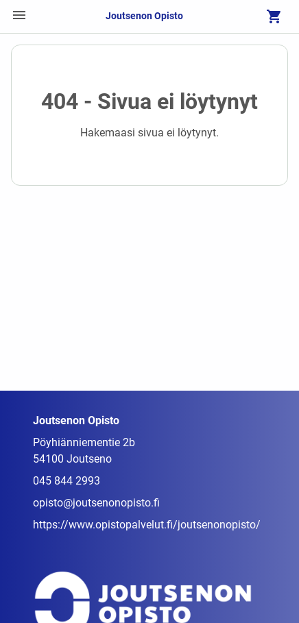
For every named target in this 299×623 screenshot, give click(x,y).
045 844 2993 (66, 480)
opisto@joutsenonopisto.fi (96, 502)
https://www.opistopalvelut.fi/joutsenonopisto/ (147, 524)
